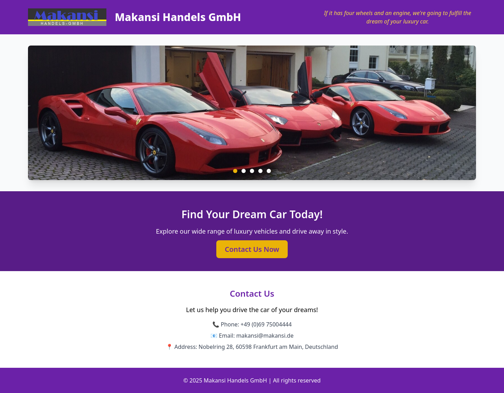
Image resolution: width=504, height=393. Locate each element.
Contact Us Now (252, 249)
